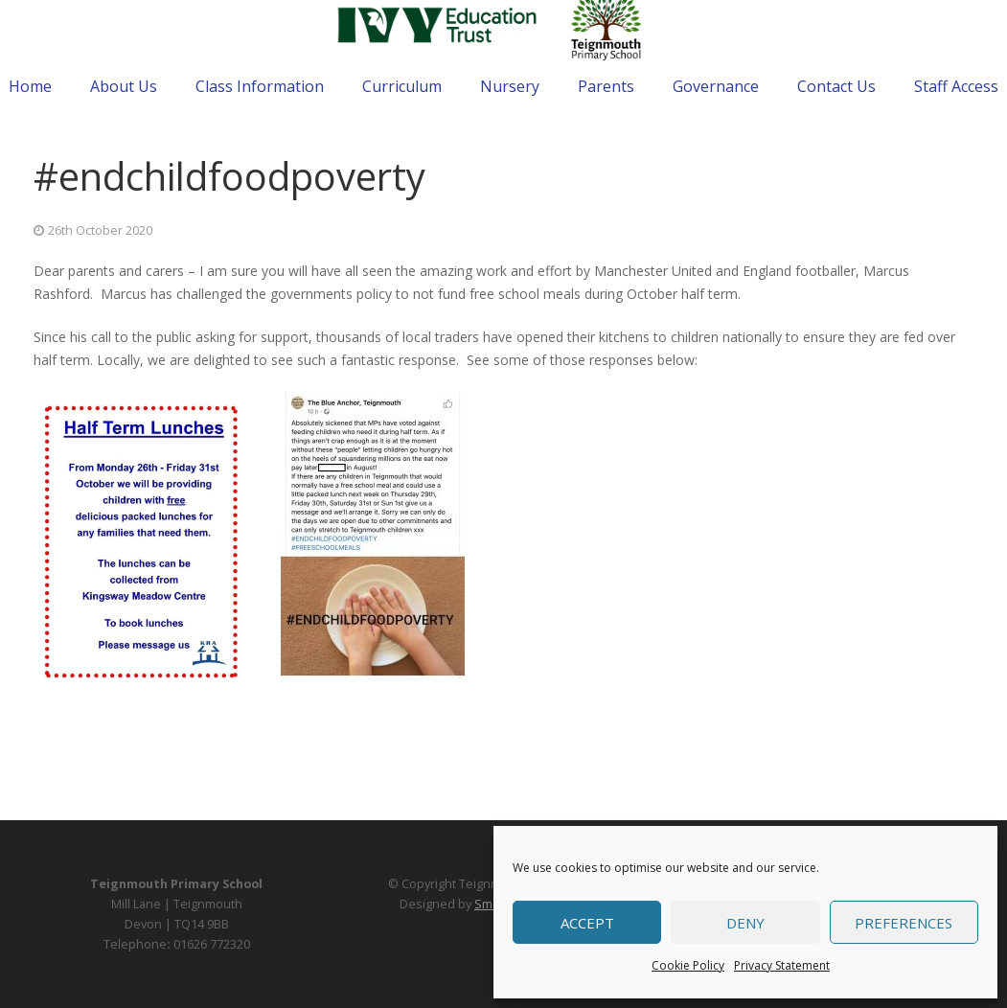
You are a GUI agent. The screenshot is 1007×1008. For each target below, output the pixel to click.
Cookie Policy (688, 965)
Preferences (903, 922)
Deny (745, 922)
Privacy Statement (782, 965)
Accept (587, 922)
